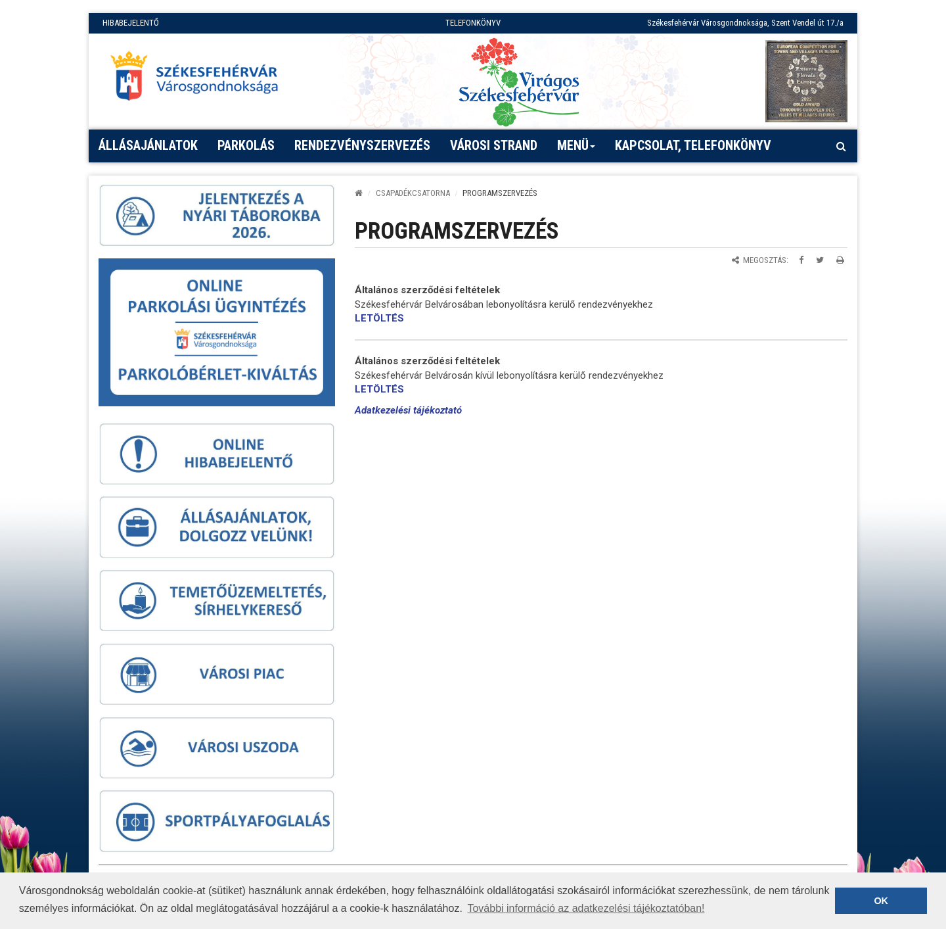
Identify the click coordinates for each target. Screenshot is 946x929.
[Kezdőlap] (359, 193)
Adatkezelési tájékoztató (408, 410)
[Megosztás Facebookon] (801, 260)
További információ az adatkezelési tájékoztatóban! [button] (585, 908)
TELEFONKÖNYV (473, 23)
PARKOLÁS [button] (246, 145)
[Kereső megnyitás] (840, 146)
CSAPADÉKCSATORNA (413, 193)
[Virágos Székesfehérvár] (519, 81)
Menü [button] (576, 149)
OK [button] (881, 900)
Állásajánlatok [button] (148, 145)
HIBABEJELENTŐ (130, 23)
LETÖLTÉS (379, 318)
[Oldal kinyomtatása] (840, 260)
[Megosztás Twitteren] (820, 260)
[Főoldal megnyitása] (200, 80)
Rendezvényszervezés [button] (362, 145)
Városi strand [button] (493, 145)
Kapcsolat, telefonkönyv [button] (693, 145)
